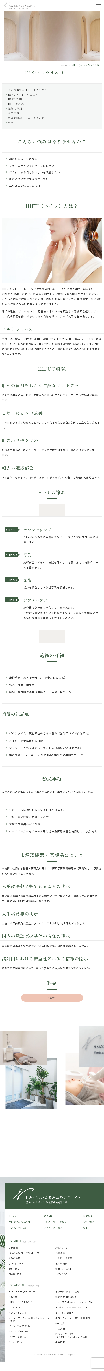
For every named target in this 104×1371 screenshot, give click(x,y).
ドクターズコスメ (53, 1228)
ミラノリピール (16, 1342)
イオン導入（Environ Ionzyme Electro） (77, 1302)
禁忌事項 (13, 113)
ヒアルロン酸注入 (64, 1312)
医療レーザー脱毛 (71, 1335)
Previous (3, 1031)
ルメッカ (13, 1296)
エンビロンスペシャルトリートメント (73, 1307)
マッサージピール (18, 1336)
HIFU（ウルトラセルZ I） (21, 1302)
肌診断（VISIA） (18, 1228)
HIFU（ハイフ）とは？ (23, 94)
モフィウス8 (15, 1307)
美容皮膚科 (89, 1222)
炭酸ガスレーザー (72, 1317)
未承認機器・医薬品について (26, 118)
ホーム (63, 65)
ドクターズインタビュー (56, 1222)
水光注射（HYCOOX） (66, 1296)
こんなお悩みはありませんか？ (27, 90)
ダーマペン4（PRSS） (20, 1326)
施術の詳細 (15, 108)
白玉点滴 (60, 1328)
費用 (85, 1228)
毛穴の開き (61, 1263)
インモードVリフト (18, 1312)
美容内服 (60, 1342)
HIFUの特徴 (16, 99)
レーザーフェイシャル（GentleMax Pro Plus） (29, 1319)
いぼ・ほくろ (61, 1274)
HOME (12, 1216)
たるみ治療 (14, 1258)
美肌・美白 (14, 1268)
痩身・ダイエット (63, 1268)
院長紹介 (48, 1216)
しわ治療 (13, 1247)
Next (100, 1031)
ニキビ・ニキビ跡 (63, 1258)
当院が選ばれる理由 (19, 1222)
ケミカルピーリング (19, 1331)
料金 (11, 122)
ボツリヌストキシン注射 (67, 1291)
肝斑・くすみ (61, 1247)
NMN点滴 (60, 1323)
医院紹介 (87, 1216)
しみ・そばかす (16, 1263)
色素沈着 (60, 1252)
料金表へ (52, 997)
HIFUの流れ (16, 104)
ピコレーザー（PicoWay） (22, 1291)
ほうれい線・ (24, 1252)
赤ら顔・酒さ (15, 1274)
